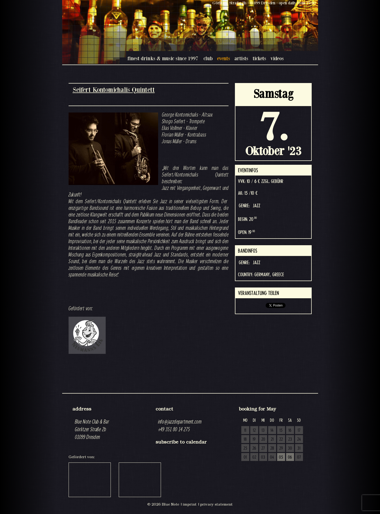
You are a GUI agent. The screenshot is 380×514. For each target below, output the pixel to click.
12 (254, 430)
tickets (259, 58)
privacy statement (216, 504)
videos (277, 58)
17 (299, 430)
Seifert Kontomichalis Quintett (114, 89)
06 (290, 457)
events (223, 58)
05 (281, 457)
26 (254, 448)
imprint (190, 504)
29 (281, 448)
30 (290, 448)
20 (263, 439)
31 (298, 448)
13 (263, 430)
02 (254, 457)
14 (272, 430)
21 (272, 439)
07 (299, 457)
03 (263, 457)
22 (281, 439)
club (208, 58)
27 (263, 448)
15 (281, 430)
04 (272, 457)
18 (245, 439)
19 (254, 439)
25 (245, 448)
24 (299, 439)
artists (241, 58)
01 (245, 457)
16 (289, 430)
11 (245, 430)
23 (290, 439)
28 (272, 448)
